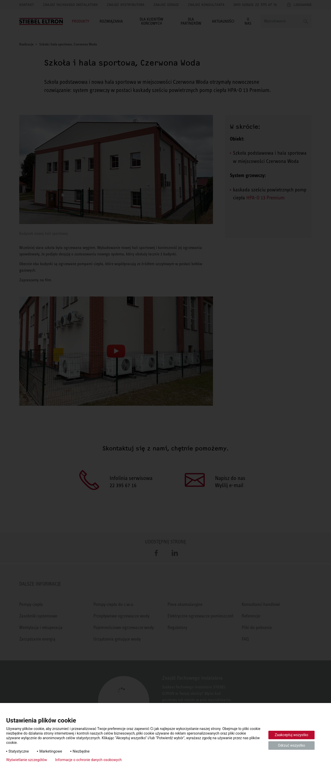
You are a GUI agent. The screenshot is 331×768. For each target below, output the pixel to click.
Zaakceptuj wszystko (291, 735)
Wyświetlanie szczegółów (26, 760)
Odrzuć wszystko (291, 745)
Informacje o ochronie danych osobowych (88, 760)
